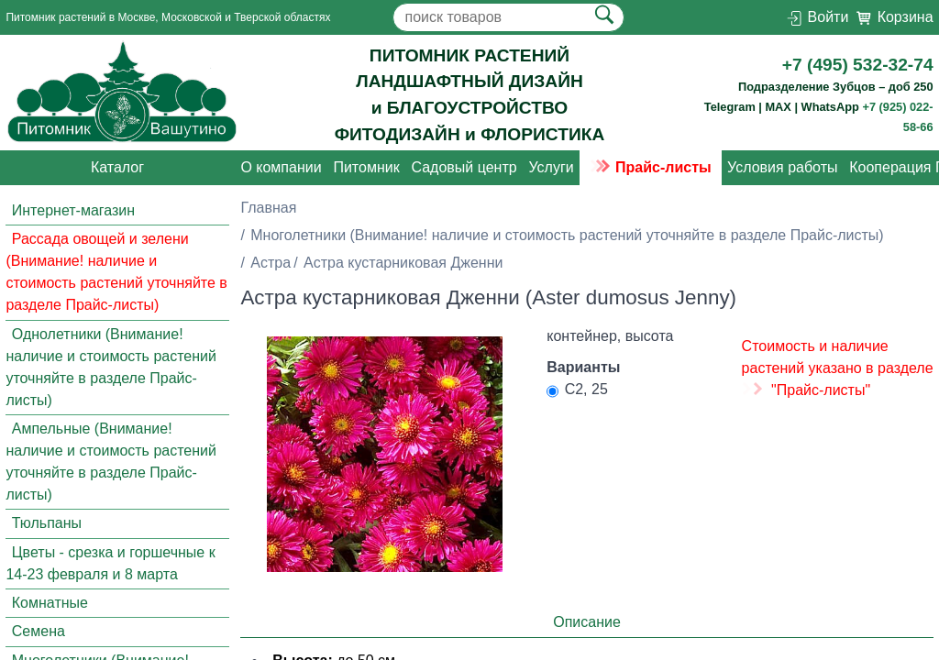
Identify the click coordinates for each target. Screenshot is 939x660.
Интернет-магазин (73, 210)
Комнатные (50, 602)
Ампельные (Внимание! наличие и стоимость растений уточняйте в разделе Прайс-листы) (111, 461)
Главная (268, 207)
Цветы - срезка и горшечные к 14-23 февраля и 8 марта (110, 563)
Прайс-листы (651, 167)
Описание (587, 622)
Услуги (550, 167)
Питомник (366, 167)
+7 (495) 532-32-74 (857, 64)
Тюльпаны (47, 523)
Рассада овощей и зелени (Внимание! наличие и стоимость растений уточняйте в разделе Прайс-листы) (116, 272)
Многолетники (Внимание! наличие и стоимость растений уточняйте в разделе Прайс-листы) (566, 235)
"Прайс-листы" (820, 390)
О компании (280, 167)
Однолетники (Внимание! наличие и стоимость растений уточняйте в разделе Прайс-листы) (111, 367)
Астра (270, 262)
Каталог (117, 167)
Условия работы (782, 167)
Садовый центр (463, 167)
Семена (38, 632)
